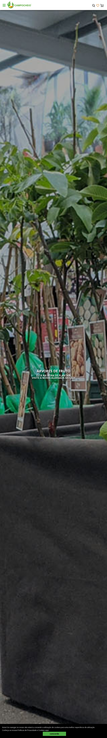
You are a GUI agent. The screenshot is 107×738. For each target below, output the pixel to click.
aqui (47, 730)
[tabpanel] (53, 374)
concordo (54, 733)
